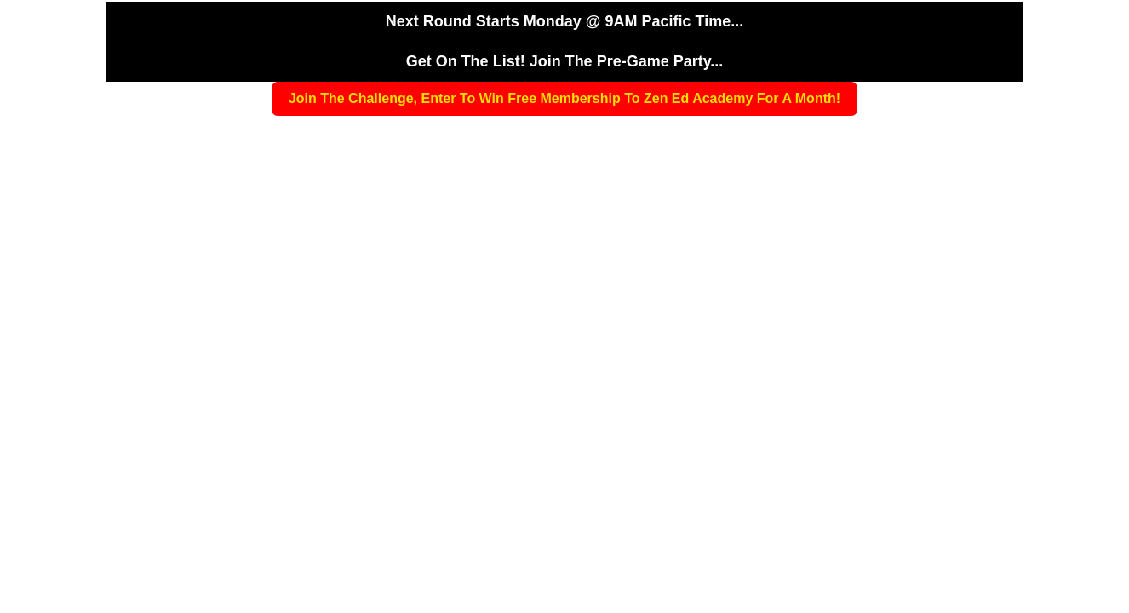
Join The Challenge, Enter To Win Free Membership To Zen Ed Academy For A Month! (564, 98)
